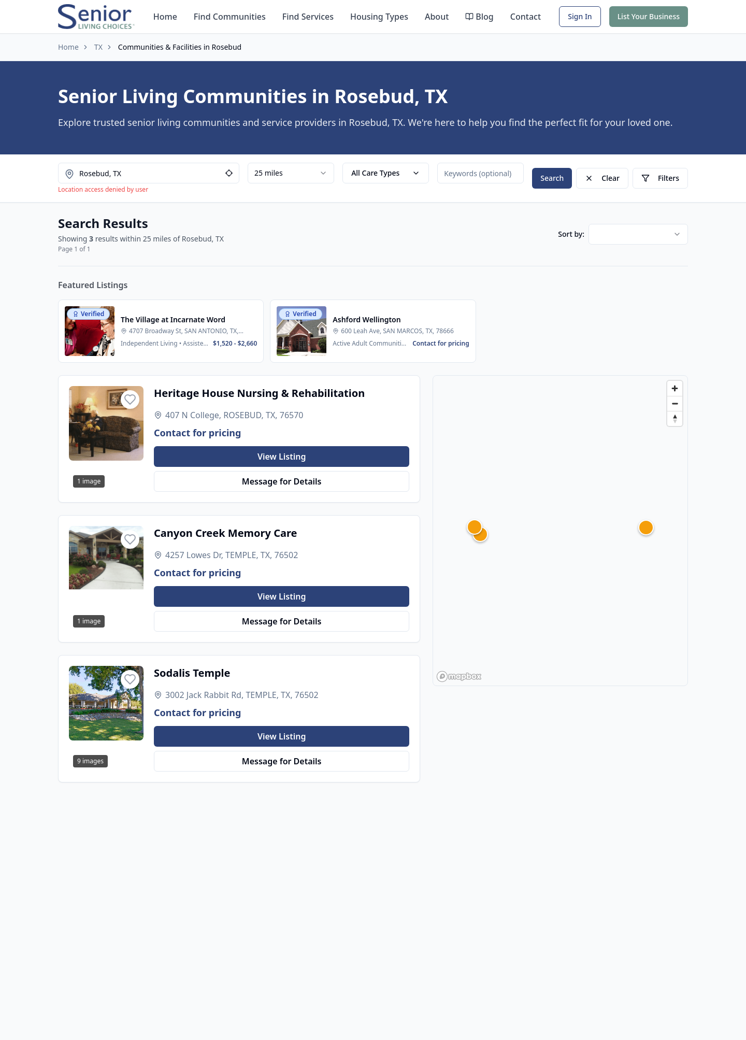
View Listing (281, 456)
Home (165, 16)
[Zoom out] (674, 403)
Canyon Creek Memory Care (225, 533)
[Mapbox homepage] (459, 676)
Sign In (580, 16)
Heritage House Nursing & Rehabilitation (259, 393)
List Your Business (649, 16)
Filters (660, 178)
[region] (560, 531)
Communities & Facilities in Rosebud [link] (179, 47)
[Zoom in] (674, 388)
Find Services (308, 16)
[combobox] (291, 173)
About (437, 16)
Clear (602, 178)
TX (98, 47)
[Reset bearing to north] (674, 418)
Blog (479, 16)
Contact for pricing (197, 432)
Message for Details (282, 481)
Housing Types (379, 16)
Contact (525, 16)
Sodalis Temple (192, 673)
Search (552, 178)
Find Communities (230, 16)
